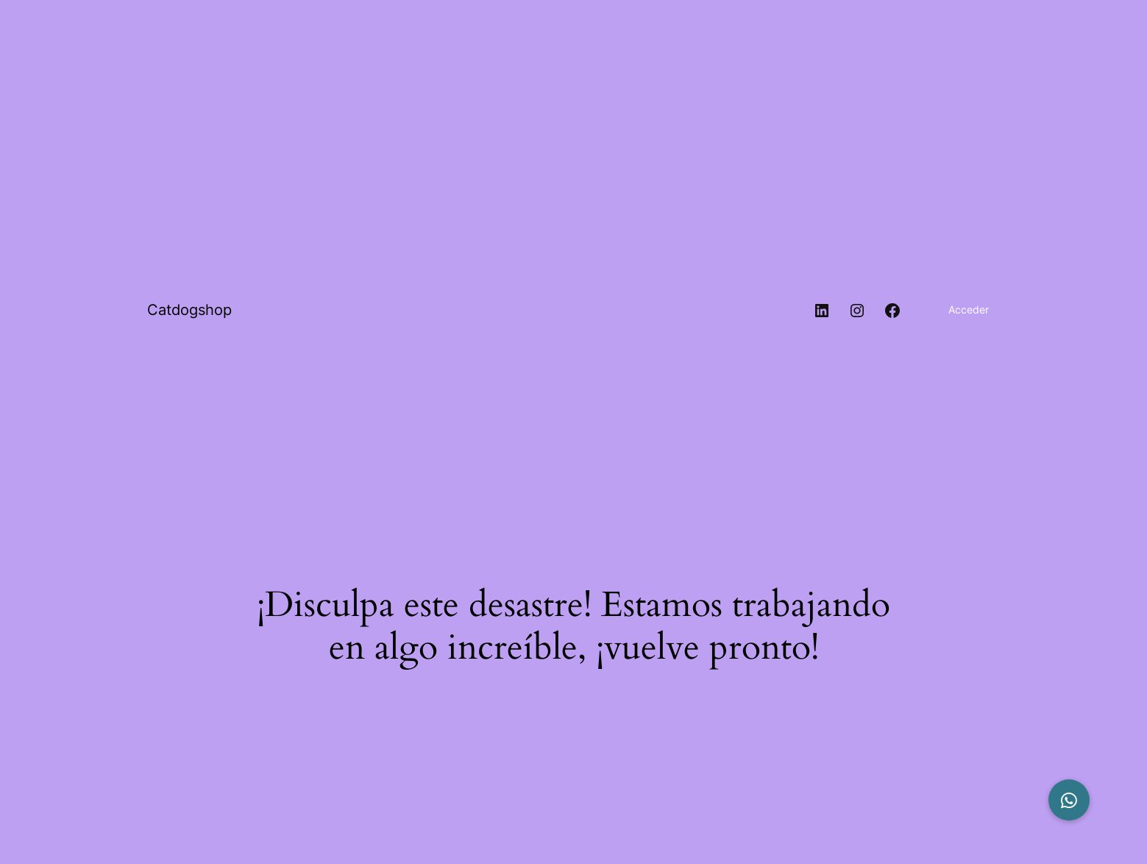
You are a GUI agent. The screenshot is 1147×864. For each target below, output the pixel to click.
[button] (1069, 800)
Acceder (968, 309)
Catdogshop (189, 310)
